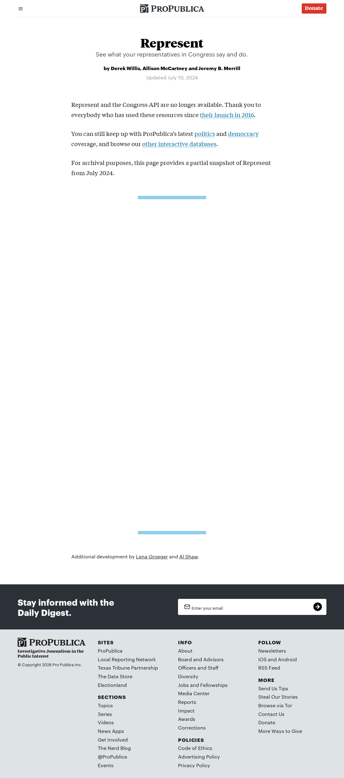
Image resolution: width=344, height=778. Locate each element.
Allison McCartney (165, 67)
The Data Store (115, 676)
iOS (262, 659)
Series (105, 714)
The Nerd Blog (114, 748)
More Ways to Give (280, 731)
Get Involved (113, 739)
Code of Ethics (195, 748)
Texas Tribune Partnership (128, 667)
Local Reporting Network (127, 659)
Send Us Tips (273, 688)
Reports (187, 702)
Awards (186, 719)
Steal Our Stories (278, 696)
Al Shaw (188, 556)
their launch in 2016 (227, 115)
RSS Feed (269, 667)
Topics (105, 705)
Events (106, 765)
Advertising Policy (199, 756)
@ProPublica (112, 756)
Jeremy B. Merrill (219, 67)
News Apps (111, 731)
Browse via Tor (275, 705)
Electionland (112, 685)
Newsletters (272, 650)
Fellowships (214, 685)
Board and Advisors (201, 659)
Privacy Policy (194, 765)
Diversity (188, 676)
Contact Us (271, 714)
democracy (243, 133)
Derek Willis (125, 67)
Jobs (183, 685)
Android (287, 659)
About (185, 650)
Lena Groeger (152, 556)
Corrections (192, 727)
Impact (186, 710)
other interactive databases (179, 144)
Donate (266, 722)
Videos (106, 722)
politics (204, 133)
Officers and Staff (198, 667)
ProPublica (110, 650)
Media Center (193, 693)
